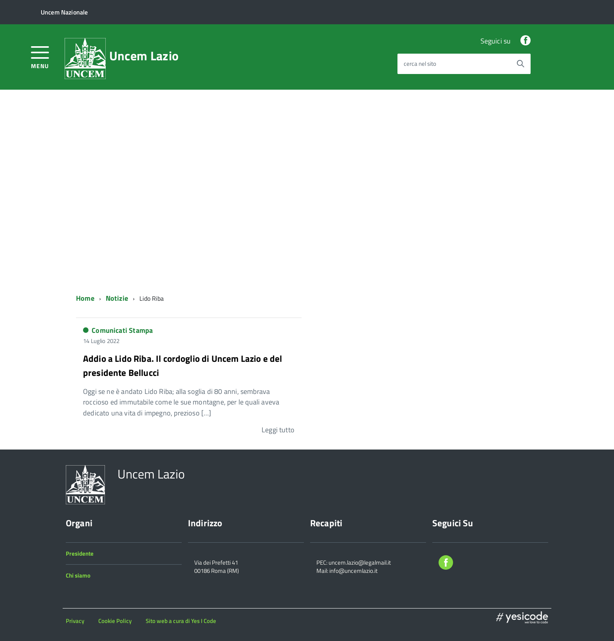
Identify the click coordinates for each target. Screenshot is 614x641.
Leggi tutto (278, 429)
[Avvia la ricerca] (520, 64)
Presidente (80, 553)
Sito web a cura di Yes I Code (181, 620)
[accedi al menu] (40, 56)
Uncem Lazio (144, 55)
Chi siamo (78, 575)
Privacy (75, 620)
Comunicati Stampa (122, 330)
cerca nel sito (420, 64)
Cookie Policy (115, 620)
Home (85, 298)
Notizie (117, 298)
